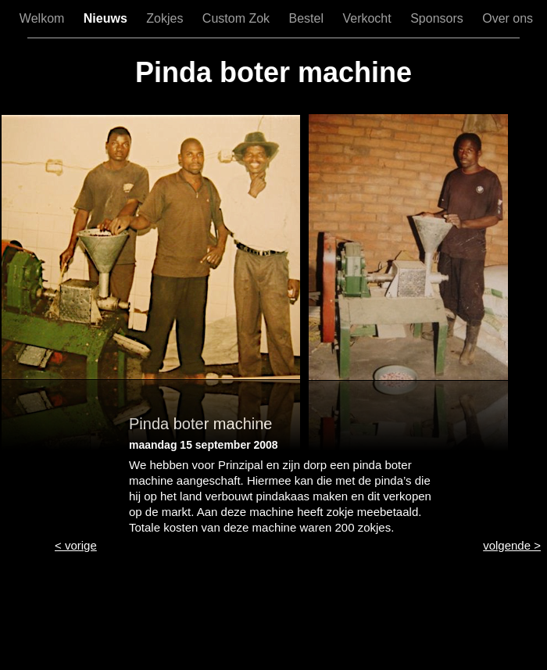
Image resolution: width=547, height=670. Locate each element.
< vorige (76, 545)
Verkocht (368, 18)
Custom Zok (238, 18)
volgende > (512, 545)
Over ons (507, 18)
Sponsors (438, 18)
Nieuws (107, 18)
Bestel (308, 18)
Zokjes (166, 18)
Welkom (44, 18)
